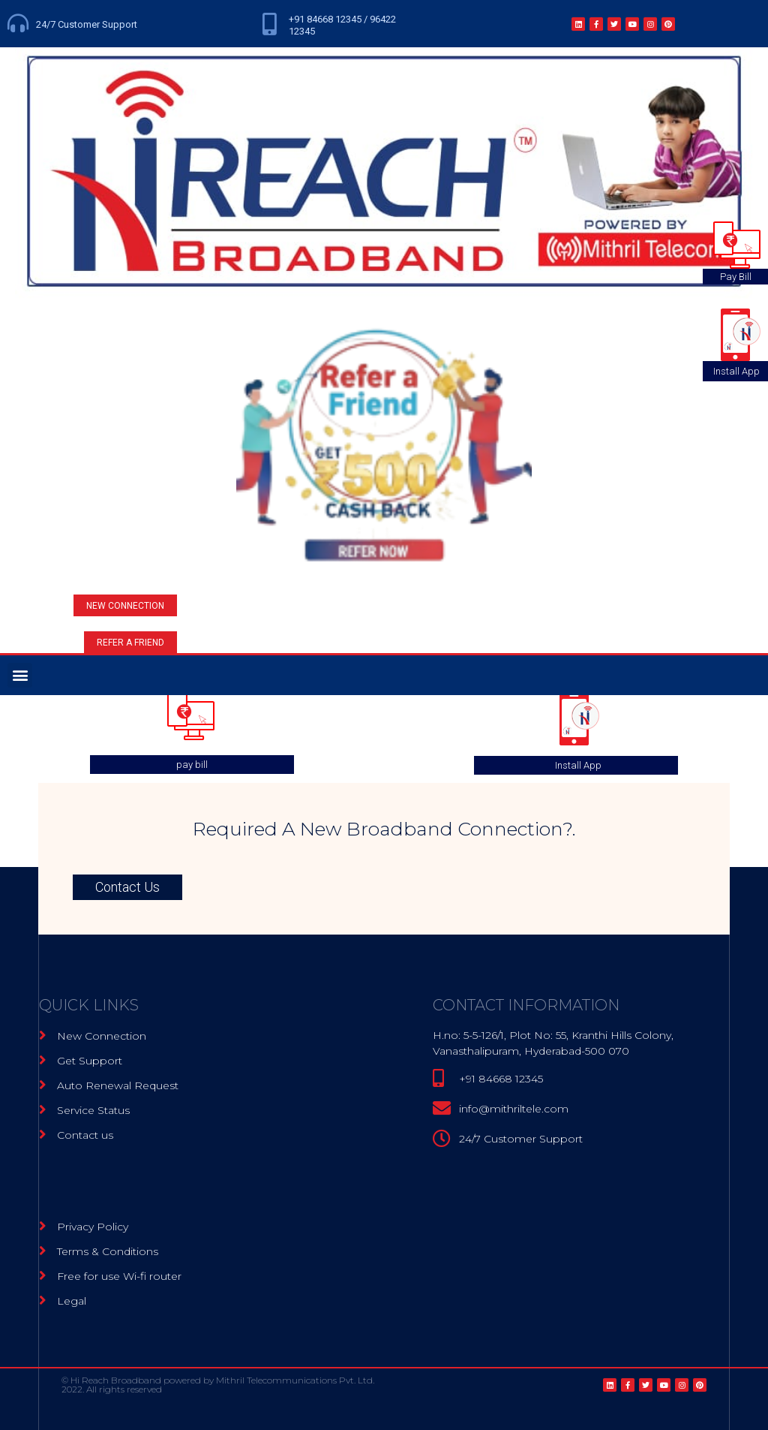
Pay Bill (736, 276)
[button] (125, 605)
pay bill (192, 764)
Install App (578, 765)
